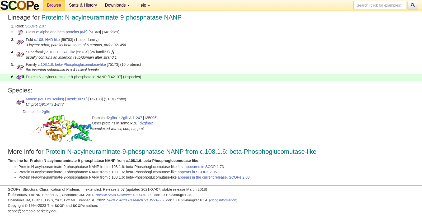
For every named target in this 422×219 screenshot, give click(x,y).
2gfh (45, 112)
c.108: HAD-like (47, 40)
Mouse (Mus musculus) (45, 99)
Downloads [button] (117, 5)
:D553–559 (136, 200)
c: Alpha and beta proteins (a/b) (62, 32)
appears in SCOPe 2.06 (197, 172)
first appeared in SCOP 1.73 (201, 167)
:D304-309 (124, 195)
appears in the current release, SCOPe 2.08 (214, 177)
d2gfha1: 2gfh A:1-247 (124, 118)
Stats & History (83, 5)
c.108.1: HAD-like (60, 52)
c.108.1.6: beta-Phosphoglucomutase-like (72, 64)
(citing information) (223, 200)
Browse (54, 5)
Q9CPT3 (46, 104)
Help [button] (144, 5)
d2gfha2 (146, 123)
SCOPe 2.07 (35, 26)
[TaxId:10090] (76, 99)
